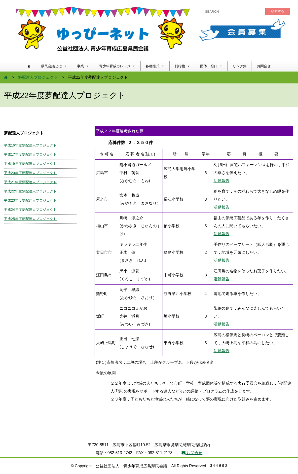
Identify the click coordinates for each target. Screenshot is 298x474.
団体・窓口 (211, 66)
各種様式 (155, 66)
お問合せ (264, 66)
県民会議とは (54, 66)
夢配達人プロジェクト (38, 77)
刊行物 (182, 66)
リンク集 (240, 66)
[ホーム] (29, 66)
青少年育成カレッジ (117, 66)
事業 (83, 66)
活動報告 (221, 181)
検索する (277, 11)
